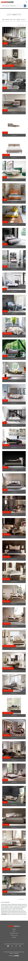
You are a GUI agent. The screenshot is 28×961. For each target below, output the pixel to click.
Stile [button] (15, 19)
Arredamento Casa (14, 933)
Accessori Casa (14, 935)
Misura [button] (11, 19)
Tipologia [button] (18, 19)
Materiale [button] (8, 19)
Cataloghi (14, 937)
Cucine (14, 931)
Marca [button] (3, 19)
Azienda (14, 929)
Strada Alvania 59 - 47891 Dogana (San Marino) (14, 943)
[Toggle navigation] (26, 2)
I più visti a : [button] (23, 19)
